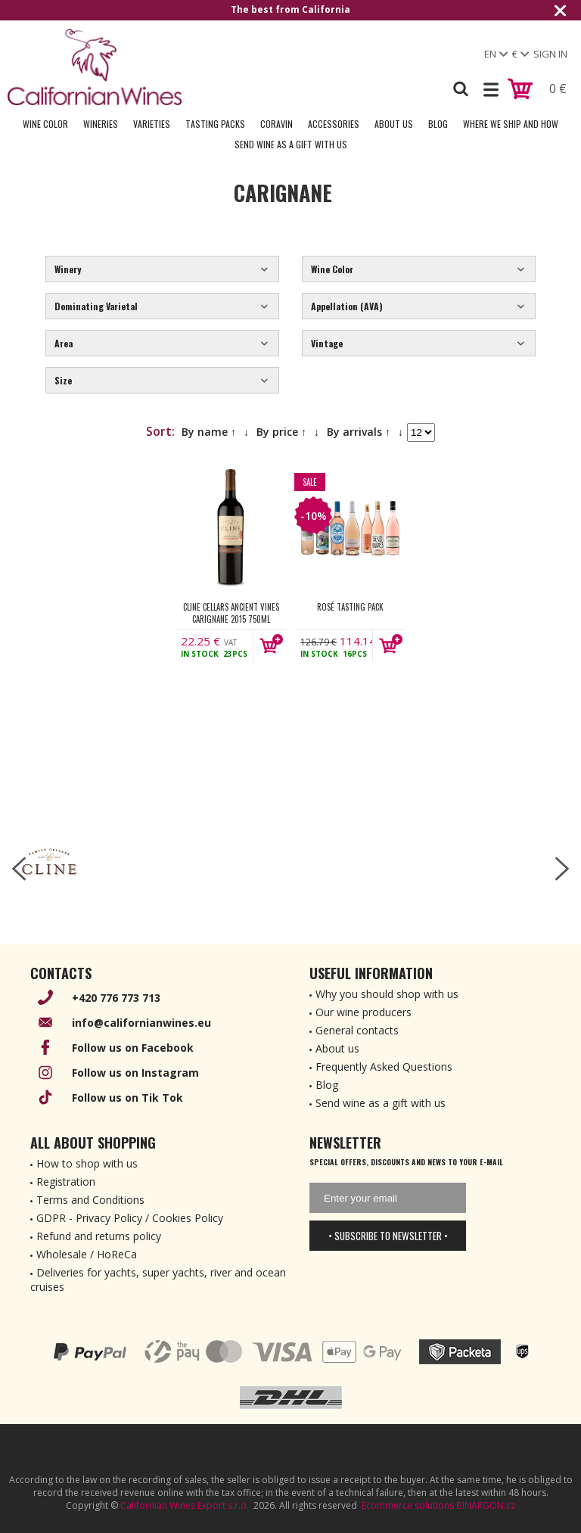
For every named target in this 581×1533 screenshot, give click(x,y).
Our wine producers (363, 1012)
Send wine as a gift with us (291, 144)
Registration (65, 1181)
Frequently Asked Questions (383, 1066)
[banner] (95, 67)
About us (337, 1048)
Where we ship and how (510, 123)
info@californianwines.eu (141, 1022)
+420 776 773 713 (116, 997)
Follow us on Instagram (135, 1072)
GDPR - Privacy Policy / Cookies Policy (129, 1218)
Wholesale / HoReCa (86, 1254)
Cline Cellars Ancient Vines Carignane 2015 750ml (231, 613)
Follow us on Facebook (133, 1047)
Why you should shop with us (386, 994)
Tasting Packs (215, 123)
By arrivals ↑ (358, 431)
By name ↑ (209, 431)
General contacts (357, 1030)
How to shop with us (87, 1163)
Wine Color (45, 123)
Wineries (100, 123)
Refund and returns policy (98, 1236)
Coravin (276, 123)
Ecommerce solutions (408, 1505)
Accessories (333, 123)
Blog (438, 123)
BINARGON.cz (485, 1505)
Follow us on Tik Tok (127, 1097)
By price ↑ (281, 431)
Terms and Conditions (90, 1200)
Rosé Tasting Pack (350, 607)
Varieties (151, 123)
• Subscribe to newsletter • (388, 1235)
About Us (393, 123)
